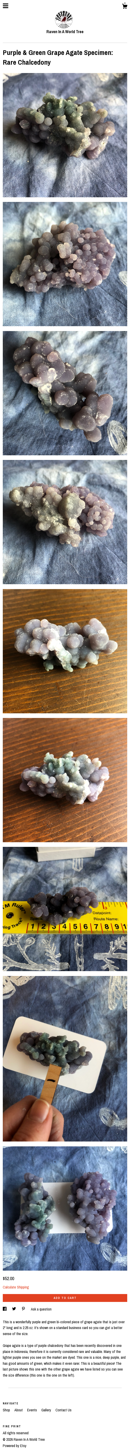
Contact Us (63, 1410)
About (19, 1410)
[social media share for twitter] (14, 1309)
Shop (7, 1410)
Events (32, 1410)
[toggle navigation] (5, 5)
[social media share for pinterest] (24, 1309)
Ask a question (41, 1309)
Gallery (46, 1410)
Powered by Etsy (14, 1445)
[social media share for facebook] (5, 1309)
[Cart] (124, 6)
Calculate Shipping (16, 1287)
